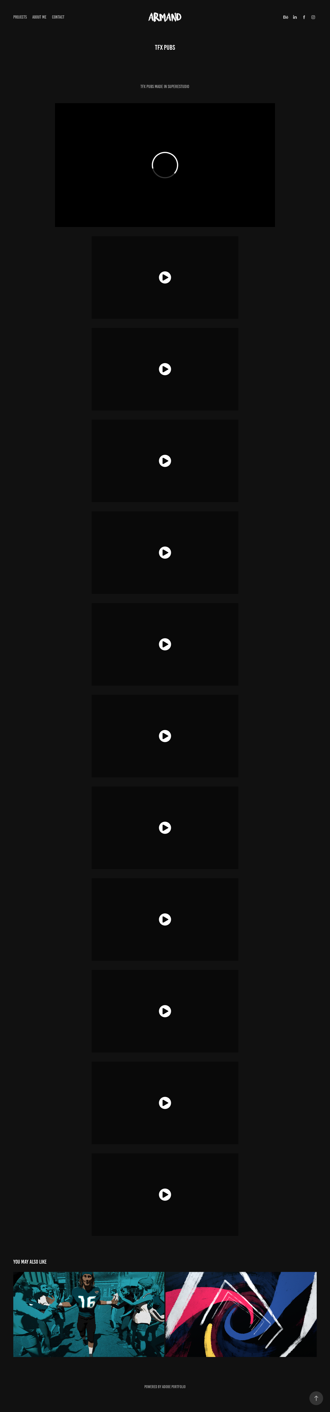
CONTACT (58, 17)
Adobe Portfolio (174, 1386)
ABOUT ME (39, 17)
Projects (20, 17)
